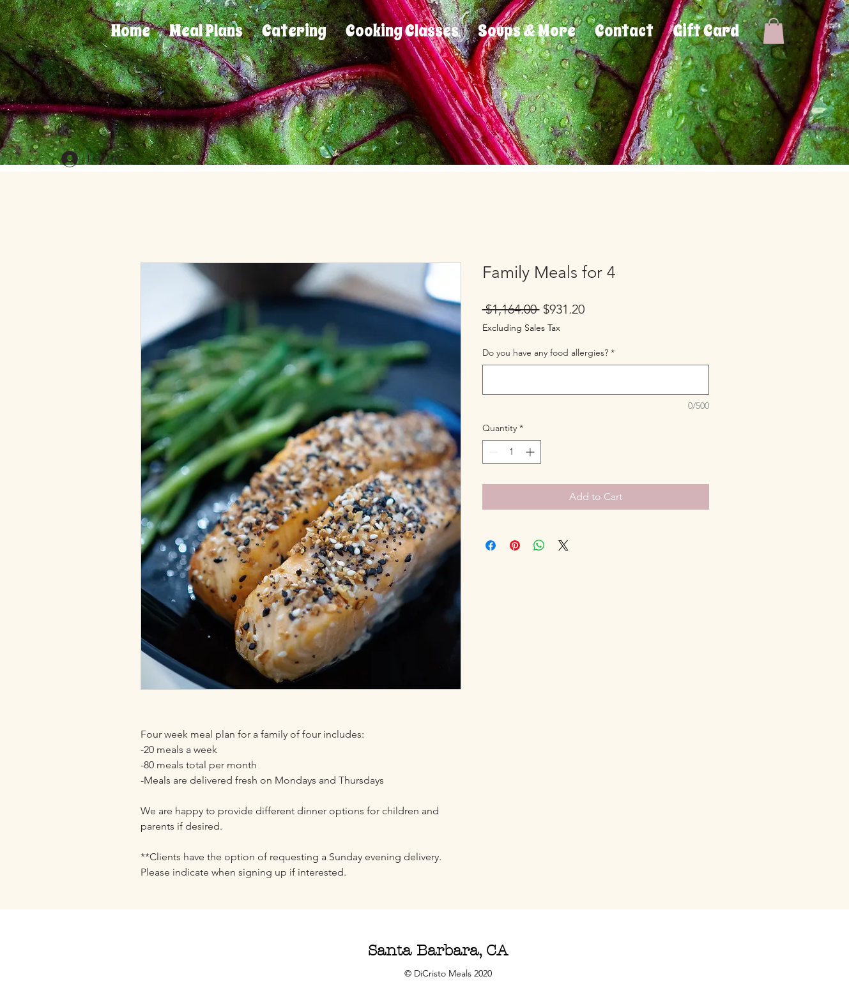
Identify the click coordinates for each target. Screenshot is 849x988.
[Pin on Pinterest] (515, 545)
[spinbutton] (511, 452)
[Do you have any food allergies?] (595, 379)
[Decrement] (492, 452)
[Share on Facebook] (490, 545)
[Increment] (531, 452)
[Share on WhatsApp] (539, 545)
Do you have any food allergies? (548, 352)
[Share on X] (563, 545)
